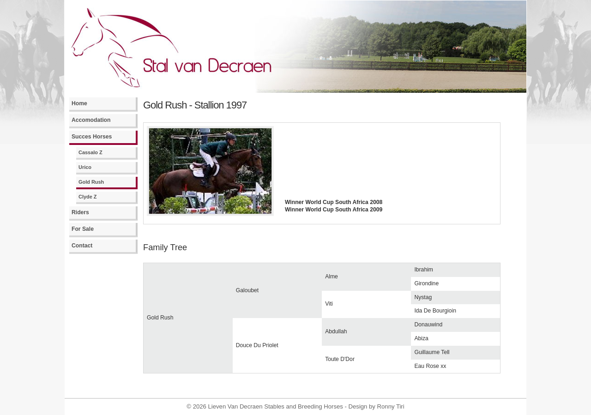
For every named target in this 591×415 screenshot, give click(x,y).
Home (79, 103)
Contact (82, 245)
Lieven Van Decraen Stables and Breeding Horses (275, 406)
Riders (80, 212)
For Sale (83, 229)
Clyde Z (87, 196)
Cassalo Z (90, 152)
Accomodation (91, 120)
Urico (84, 167)
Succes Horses (92, 136)
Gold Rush (91, 182)
